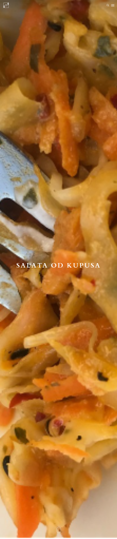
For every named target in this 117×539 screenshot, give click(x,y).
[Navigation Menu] (112, 5)
